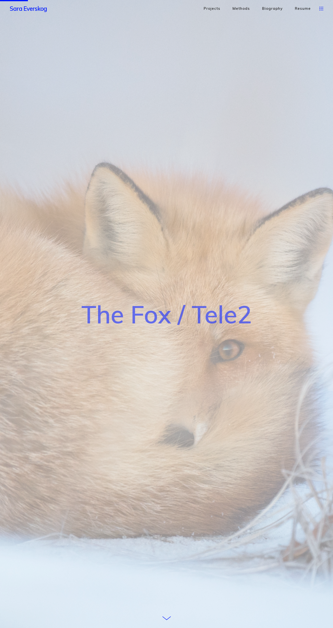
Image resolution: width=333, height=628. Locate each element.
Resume (303, 8)
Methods (241, 8)
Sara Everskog (28, 8)
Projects (212, 8)
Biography (272, 8)
